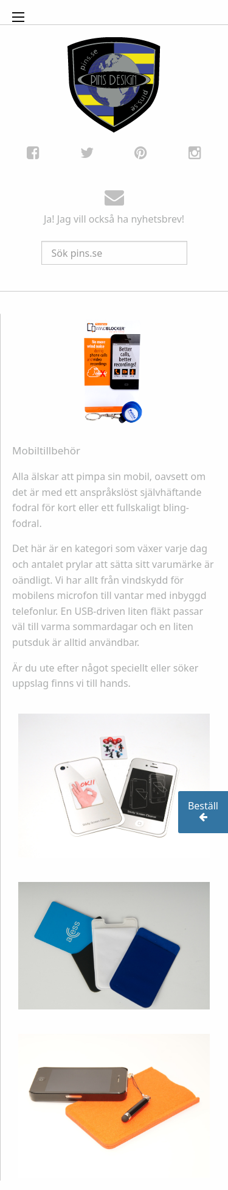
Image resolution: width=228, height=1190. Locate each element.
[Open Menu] (18, 17)
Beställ (203, 811)
